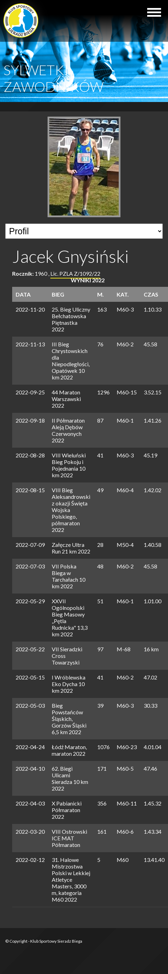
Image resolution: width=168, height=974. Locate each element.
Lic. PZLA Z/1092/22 (75, 273)
